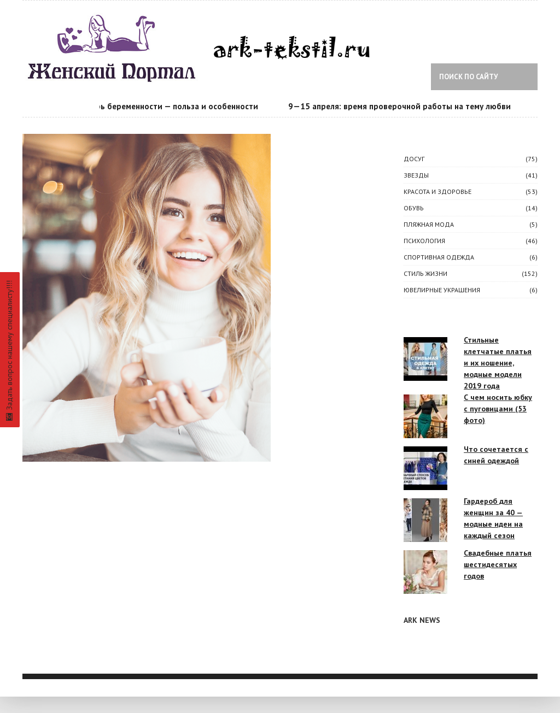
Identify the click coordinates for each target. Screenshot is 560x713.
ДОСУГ (414, 159)
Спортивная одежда (439, 257)
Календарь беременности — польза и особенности (165, 106)
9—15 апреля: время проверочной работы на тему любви (404, 106)
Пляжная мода (429, 224)
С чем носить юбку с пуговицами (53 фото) (498, 408)
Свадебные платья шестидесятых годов (498, 564)
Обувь (414, 208)
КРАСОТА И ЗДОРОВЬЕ (437, 191)
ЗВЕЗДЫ (416, 175)
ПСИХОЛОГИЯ (424, 241)
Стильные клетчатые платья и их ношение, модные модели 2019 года (498, 363)
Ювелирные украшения (442, 290)
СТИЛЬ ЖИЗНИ (425, 273)
